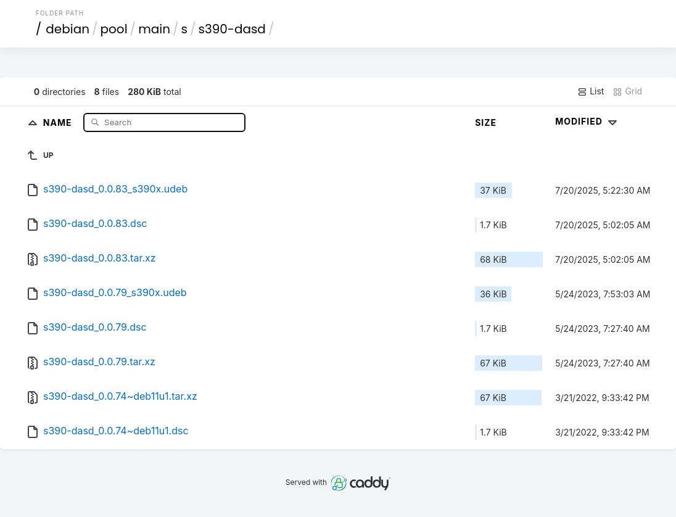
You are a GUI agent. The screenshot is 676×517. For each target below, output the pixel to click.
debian (67, 29)
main (154, 29)
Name (59, 122)
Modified (587, 121)
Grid (627, 91)
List (590, 91)
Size (486, 122)
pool (114, 29)
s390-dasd (231, 29)
